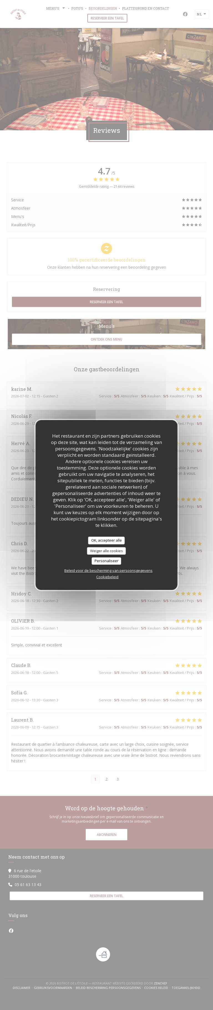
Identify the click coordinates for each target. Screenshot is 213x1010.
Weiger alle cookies (106, 550)
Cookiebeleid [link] (107, 576)
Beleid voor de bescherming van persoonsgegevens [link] (108, 570)
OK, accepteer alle (106, 540)
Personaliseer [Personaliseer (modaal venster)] (106, 560)
